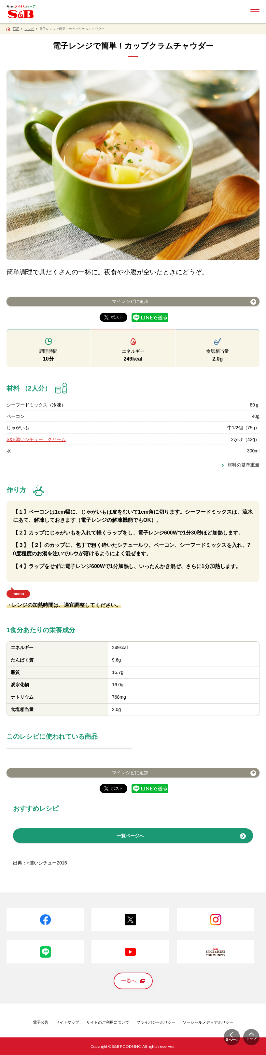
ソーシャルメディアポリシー (208, 1022)
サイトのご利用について (107, 1022)
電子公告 (41, 1022)
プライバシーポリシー (155, 1022)
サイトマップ (67, 1022)
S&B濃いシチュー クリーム (36, 439)
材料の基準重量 (243, 464)
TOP (16, 29)
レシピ (29, 29)
